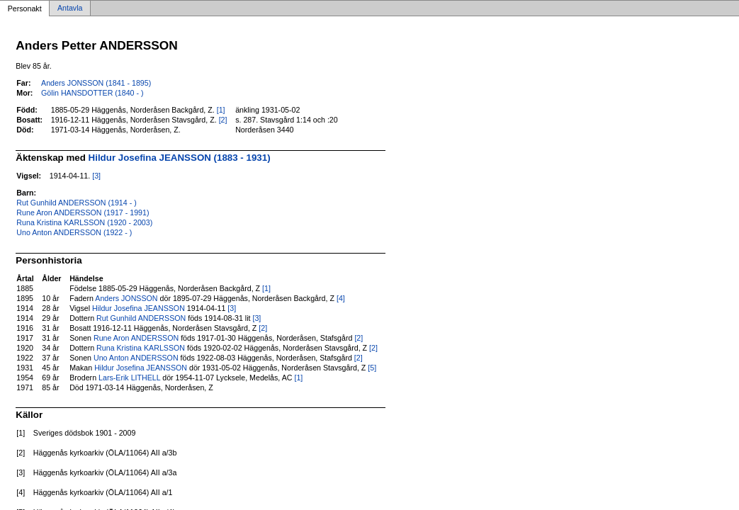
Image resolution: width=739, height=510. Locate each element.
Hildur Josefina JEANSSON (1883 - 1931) (180, 157)
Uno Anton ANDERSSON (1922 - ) (74, 232)
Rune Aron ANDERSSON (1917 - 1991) (82, 212)
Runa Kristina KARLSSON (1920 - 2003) (84, 222)
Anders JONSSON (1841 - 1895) (96, 83)
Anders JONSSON (126, 298)
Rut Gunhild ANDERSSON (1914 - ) (76, 202)
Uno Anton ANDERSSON (136, 357)
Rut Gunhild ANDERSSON (141, 318)
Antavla (70, 8)
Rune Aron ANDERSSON (136, 338)
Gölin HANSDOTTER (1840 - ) (92, 93)
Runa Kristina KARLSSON (140, 348)
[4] (341, 298)
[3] (96, 175)
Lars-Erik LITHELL (129, 377)
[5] (372, 367)
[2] (223, 119)
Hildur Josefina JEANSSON (138, 308)
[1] (221, 110)
